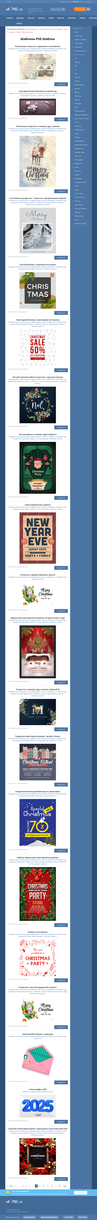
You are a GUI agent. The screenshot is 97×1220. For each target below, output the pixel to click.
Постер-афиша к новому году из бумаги (38, 434)
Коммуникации (80, 111)
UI (75, 70)
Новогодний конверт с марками (37, 1034)
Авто (76, 73)
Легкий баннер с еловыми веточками (38, 264)
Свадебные (78, 178)
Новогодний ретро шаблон (37, 505)
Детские (77, 88)
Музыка (77, 137)
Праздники (78, 47)
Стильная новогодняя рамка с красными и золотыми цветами (37, 1128)
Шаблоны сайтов (80, 39)
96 (59, 1186)
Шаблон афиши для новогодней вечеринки (37, 857)
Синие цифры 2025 (38, 1089)
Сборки (77, 175)
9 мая (18, 32)
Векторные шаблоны (49, 1217)
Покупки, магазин (81, 208)
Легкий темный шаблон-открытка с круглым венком (37, 377)
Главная (8, 1)
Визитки (41, 18)
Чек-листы (83, 1217)
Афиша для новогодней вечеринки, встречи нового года (38, 618)
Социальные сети (80, 51)
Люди (77, 133)
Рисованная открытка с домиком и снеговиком (37, 46)
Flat (76, 66)
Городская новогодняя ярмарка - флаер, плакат (37, 736)
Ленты (77, 122)
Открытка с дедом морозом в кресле (37, 575)
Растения (78, 171)
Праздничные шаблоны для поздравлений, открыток (28, 48)
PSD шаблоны (29, 1217)
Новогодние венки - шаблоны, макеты (30, 381)
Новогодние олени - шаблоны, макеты (33, 130)
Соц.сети (31, 18)
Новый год (78, 36)
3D (76, 58)
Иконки (77, 100)
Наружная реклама (81, 145)
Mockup (77, 62)
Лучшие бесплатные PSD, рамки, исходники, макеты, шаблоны (35, 10)
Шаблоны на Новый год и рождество (22, 93)
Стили (77, 190)
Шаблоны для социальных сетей (38, 204)
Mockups (60, 18)
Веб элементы (79, 85)
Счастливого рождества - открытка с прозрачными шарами (37, 198)
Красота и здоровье (81, 115)
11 (47, 1186)
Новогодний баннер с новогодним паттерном (37, 320)
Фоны (77, 220)
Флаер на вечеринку (37, 932)
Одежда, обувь (80, 152)
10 (43, 1186)
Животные (78, 96)
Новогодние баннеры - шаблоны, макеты (51, 93)
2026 (76, 32)
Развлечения (79, 205)
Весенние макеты (31, 29)
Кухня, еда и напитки (82, 118)
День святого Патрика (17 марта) (51, 29)
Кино (76, 107)
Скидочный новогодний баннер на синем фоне (37, 791)
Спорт (77, 186)
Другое (77, 92)
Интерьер (78, 103)
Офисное (78, 156)
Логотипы (72, 18)
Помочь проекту (82, 9)
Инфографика (79, 141)
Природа (78, 212)
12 (52, 1186)
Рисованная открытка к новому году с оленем (37, 126)
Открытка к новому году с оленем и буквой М (37, 689)
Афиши (82, 18)
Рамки (51, 18)
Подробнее (61, 84)
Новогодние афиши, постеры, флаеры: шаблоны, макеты (42, 439)
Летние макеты (27, 32)
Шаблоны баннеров (57, 202)
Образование (79, 148)
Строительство (80, 197)
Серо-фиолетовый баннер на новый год (38, 91)
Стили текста (79, 193)
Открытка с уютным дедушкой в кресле (38, 987)
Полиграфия (79, 43)
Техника (77, 201)
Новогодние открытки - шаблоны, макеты (42, 51)
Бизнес (77, 81)
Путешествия (79, 216)
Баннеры (78, 77)
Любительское (79, 130)
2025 (53, 95)
